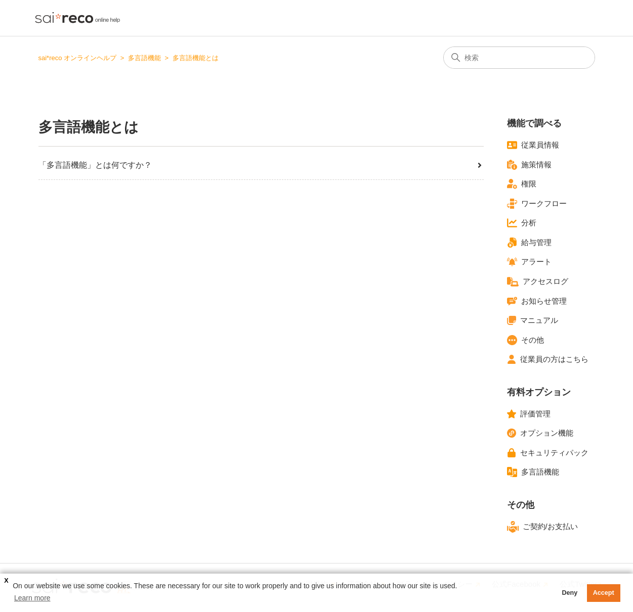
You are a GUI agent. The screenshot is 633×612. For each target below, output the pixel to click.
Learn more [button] (32, 598)
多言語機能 (144, 58)
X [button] (6, 580)
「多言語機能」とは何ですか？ (261, 165)
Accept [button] (603, 592)
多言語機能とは (196, 58)
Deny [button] (569, 592)
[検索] (519, 58)
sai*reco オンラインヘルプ (77, 58)
